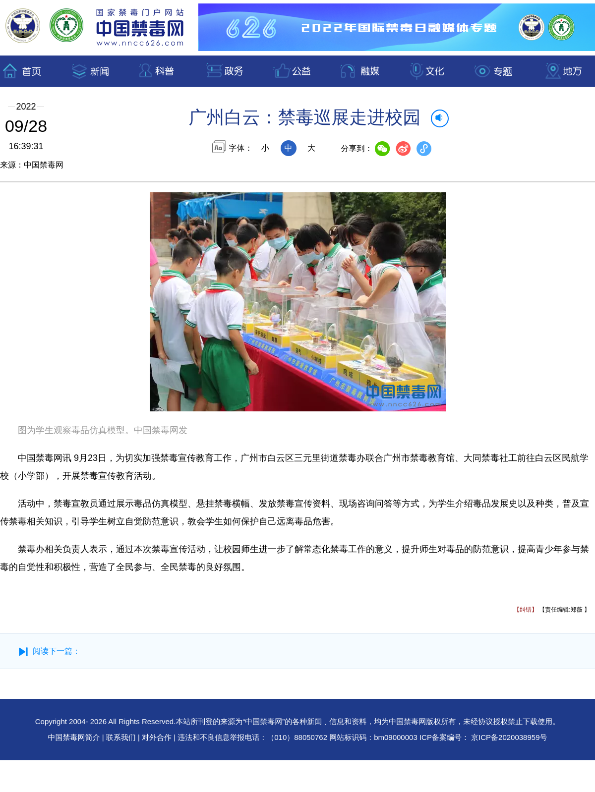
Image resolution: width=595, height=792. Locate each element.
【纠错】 (525, 609)
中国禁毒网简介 (75, 737)
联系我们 (121, 737)
